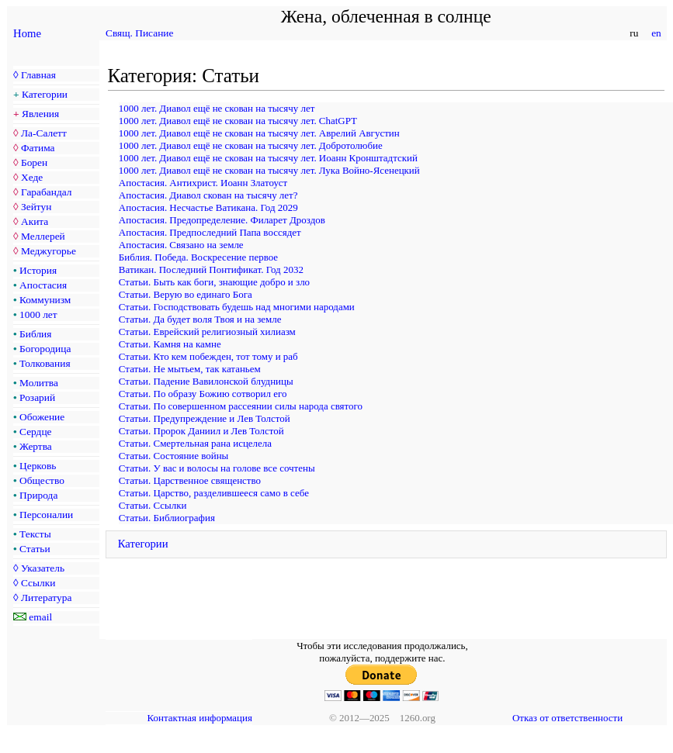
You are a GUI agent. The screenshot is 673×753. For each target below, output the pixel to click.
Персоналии (46, 514)
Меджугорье (48, 251)
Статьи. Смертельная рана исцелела (195, 443)
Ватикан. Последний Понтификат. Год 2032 (211, 269)
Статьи (34, 548)
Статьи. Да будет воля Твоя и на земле (200, 319)
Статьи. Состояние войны (173, 455)
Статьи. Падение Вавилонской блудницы (206, 381)
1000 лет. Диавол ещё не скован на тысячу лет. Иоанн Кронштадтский (268, 158)
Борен (34, 162)
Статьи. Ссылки (153, 505)
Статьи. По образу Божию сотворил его (203, 393)
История (38, 270)
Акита (34, 221)
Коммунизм (45, 300)
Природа (38, 495)
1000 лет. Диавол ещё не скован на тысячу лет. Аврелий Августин (259, 133)
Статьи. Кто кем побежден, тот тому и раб (208, 356)
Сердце (35, 431)
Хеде (32, 177)
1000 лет (38, 314)
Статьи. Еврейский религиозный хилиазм (207, 331)
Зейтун (36, 206)
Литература (46, 597)
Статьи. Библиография (167, 517)
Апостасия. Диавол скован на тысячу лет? (208, 195)
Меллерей (43, 236)
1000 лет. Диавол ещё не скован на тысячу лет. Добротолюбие (251, 145)
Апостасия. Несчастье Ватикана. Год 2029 (208, 207)
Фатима (38, 148)
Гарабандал (46, 192)
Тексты (35, 534)
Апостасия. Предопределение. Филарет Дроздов (222, 220)
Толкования (44, 363)
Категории (45, 94)
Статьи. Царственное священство (190, 480)
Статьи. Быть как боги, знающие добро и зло (214, 282)
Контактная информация (199, 718)
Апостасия (43, 285)
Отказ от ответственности (567, 718)
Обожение (41, 417)
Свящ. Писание (139, 33)
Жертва (35, 446)
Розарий (37, 397)
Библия (35, 334)
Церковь (37, 465)
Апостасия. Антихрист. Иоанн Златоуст (203, 182)
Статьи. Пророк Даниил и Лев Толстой (201, 431)
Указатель (42, 568)
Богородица (45, 348)
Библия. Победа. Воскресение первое (198, 257)
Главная (38, 75)
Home (27, 33)
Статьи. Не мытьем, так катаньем (190, 369)
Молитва (38, 383)
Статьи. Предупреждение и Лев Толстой (204, 418)
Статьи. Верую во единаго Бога (185, 294)
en (656, 33)
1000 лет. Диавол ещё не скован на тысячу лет (217, 108)
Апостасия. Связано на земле (181, 244)
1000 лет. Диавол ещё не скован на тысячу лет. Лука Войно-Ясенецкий (269, 170)
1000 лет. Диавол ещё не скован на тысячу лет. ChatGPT (238, 120)
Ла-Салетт (44, 133)
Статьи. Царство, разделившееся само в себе (214, 493)
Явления (40, 113)
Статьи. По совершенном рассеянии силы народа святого (241, 406)
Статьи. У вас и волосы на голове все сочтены (217, 468)
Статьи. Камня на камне (170, 344)
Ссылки (38, 583)
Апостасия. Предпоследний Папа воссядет (210, 232)
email (40, 617)
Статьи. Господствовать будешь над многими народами (237, 307)
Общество (41, 480)
